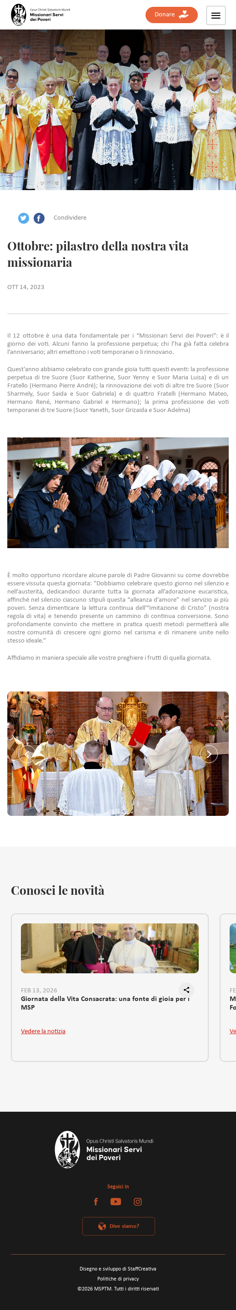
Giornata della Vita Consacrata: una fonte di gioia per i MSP (105, 1004)
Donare (172, 14)
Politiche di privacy (118, 1279)
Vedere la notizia (43, 1031)
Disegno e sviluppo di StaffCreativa (118, 1269)
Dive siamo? (124, 1226)
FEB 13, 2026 (39, 990)
